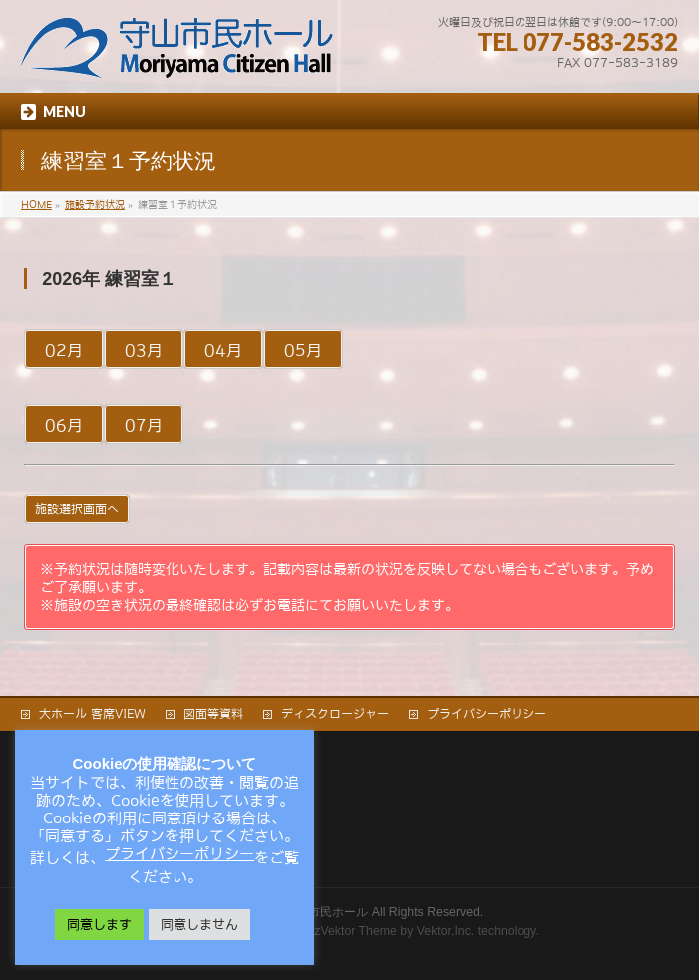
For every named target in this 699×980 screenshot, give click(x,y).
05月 (303, 350)
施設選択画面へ (77, 509)
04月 (223, 350)
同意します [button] (99, 924)
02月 (64, 350)
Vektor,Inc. (446, 931)
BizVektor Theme (350, 931)
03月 (144, 350)
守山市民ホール (326, 912)
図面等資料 (213, 714)
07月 (144, 425)
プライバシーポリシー (486, 714)
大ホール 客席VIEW (92, 714)
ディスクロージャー (335, 714)
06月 (64, 425)
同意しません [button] (199, 924)
